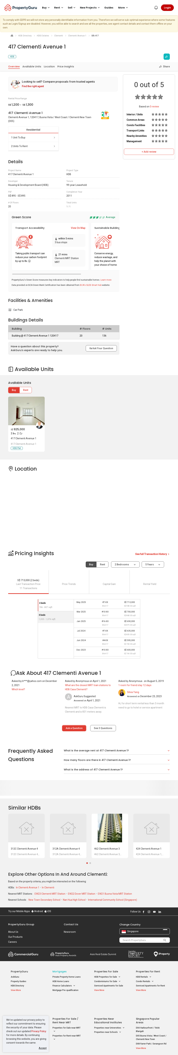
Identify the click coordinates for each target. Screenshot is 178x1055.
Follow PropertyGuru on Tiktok (168, 911)
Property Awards (63, 954)
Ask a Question (74, 728)
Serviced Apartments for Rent (150, 986)
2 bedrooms (122, 564)
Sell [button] (72, 8)
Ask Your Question (101, 348)
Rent (25, 390)
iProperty (162, 954)
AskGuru (15, 977)
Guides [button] (108, 7)
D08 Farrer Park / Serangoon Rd (151, 1026)
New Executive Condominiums (25, 1011)
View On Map (78, 228)
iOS (47, 911)
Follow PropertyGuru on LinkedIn (160, 912)
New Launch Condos (21, 1007)
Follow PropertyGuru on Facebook (143, 912)
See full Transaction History (152, 554)
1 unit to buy (33, 137)
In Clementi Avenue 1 (28, 887)
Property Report (136, 954)
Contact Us (71, 924)
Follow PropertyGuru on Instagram (149, 912)
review (154, 106)
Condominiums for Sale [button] (107, 981)
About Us (13, 931)
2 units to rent (33, 146)
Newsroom (70, 931)
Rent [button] (59, 8)
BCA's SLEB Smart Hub (91, 285)
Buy (14, 390)
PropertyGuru (19, 971)
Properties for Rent (148, 971)
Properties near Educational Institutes (108, 1003)
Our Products (15, 936)
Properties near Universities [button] (109, 1010)
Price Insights (65, 66)
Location (49, 66)
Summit (103, 954)
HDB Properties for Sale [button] (107, 977)
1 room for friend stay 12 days (134, 685)
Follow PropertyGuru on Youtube (154, 912)
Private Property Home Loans (66, 977)
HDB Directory (17, 986)
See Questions (103, 728)
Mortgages (59, 971)
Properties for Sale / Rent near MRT (65, 1003)
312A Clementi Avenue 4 (66, 848)
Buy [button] (46, 8)
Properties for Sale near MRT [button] (66, 1012)
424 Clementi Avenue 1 (148, 848)
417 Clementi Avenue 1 (23, 438)
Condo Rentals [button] (145, 981)
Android (37, 911)
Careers (12, 942)
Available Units (31, 66)
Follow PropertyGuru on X (164, 911)
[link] (63, 84)
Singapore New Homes (25, 1001)
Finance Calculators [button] (63, 986)
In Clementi (48, 887)
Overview (14, 66)
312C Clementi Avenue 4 (24, 848)
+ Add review (149, 151)
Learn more (105, 280)
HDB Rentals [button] (143, 977)
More (123, 8)
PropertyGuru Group (21, 924)
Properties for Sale (106, 971)
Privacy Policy (38, 1031)
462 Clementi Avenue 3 (107, 848)
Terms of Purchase (88, 1047)
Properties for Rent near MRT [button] (66, 1020)
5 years (149, 564)
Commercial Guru (23, 954)
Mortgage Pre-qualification (65, 990)
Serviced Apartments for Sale (108, 986)
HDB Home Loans (60, 981)
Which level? (18, 689)
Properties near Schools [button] (107, 1015)
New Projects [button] (90, 8)
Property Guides (18, 981)
